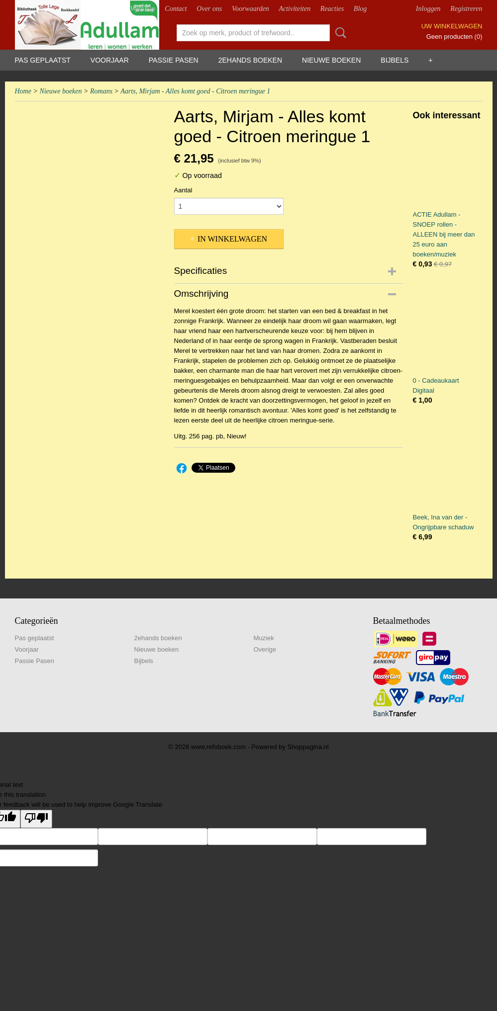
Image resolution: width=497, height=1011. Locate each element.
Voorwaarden (250, 8)
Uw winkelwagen (452, 26)
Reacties (332, 8)
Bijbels (394, 60)
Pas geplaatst (43, 60)
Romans (101, 91)
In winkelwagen (232, 239)
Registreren (466, 8)
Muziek (264, 638)
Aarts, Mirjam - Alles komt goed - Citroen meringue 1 (195, 91)
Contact (176, 8)
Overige (265, 649)
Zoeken (338, 32)
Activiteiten (294, 8)
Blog (360, 8)
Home (23, 91)
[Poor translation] (36, 819)
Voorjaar (110, 60)
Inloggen (428, 8)
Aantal (183, 190)
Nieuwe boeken (331, 60)
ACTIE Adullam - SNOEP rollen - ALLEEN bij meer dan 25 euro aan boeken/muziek (444, 234)
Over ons (209, 8)
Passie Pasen (174, 60)
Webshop (142, 8)
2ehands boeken (250, 60)
